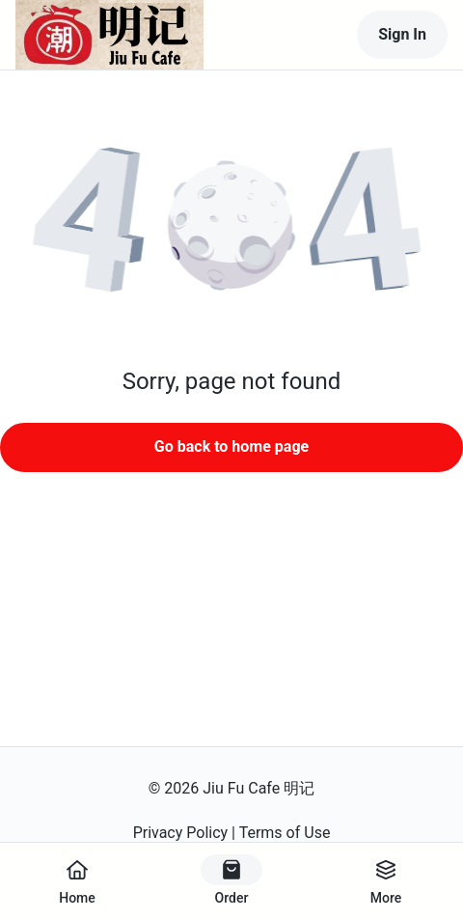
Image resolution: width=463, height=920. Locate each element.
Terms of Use (285, 832)
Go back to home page (231, 446)
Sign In (402, 34)
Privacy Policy (181, 832)
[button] (231, 227)
